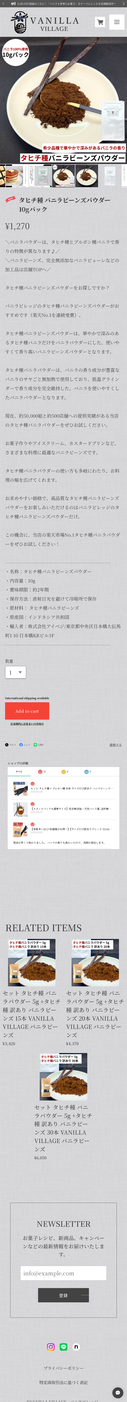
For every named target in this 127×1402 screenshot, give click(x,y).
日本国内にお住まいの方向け (27, 691)
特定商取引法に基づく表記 (63, 1350)
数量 (9, 629)
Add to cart (27, 679)
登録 (63, 1265)
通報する (115, 712)
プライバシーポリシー (64, 1336)
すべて (19, 739)
